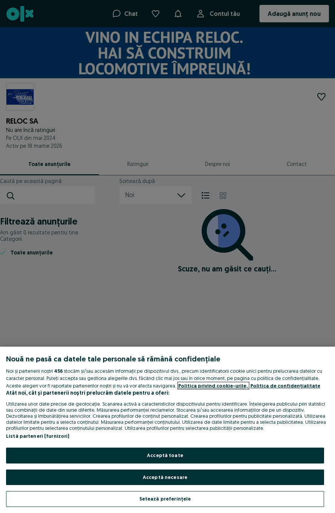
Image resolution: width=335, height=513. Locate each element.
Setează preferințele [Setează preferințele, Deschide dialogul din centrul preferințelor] (165, 499)
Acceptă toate (165, 455)
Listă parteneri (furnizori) (37, 436)
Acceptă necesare (165, 477)
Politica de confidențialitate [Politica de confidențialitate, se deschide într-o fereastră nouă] (285, 386)
